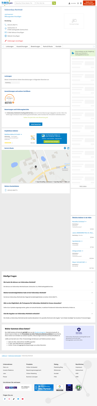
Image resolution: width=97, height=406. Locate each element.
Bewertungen (35, 46)
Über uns (5, 367)
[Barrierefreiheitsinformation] (78, 3)
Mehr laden (83, 186)
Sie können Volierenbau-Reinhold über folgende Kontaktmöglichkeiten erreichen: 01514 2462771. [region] (30, 297)
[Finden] (54, 3)
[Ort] (44, 3)
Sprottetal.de (76, 241)
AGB (77, 373)
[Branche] (25, 3)
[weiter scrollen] (93, 46)
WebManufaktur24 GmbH (12, 134)
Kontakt (58, 46)
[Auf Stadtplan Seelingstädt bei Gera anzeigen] (68, 148)
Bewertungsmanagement (33, 370)
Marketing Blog (58, 367)
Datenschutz (79, 370)
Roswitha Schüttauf (78, 221)
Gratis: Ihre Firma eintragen (89, 3)
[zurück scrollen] (3, 46)
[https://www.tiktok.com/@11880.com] (14, 399)
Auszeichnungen (22, 46)
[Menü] (81, 3)
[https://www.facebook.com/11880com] (5, 399)
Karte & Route (48, 46)
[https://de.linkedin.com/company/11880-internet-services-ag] (18, 399)
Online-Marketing (31, 373)
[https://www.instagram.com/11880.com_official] (9, 399)
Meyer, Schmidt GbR (78, 262)
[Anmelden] (73, 3)
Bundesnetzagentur (40, 332)
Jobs (4, 373)
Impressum (79, 367)
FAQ (55, 377)
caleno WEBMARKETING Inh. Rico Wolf (83, 233)
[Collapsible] (92, 282)
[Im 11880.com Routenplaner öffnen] (65, 147)
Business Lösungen (32, 377)
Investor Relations (8, 370)
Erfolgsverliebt (76, 251)
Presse (5, 377)
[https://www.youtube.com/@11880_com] (22, 399)
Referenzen (57, 370)
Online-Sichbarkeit (31, 367)
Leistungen (10, 46)
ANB (77, 377)
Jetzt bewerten (36, 124)
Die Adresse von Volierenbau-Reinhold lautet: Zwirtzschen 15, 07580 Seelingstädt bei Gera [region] (28, 286)
